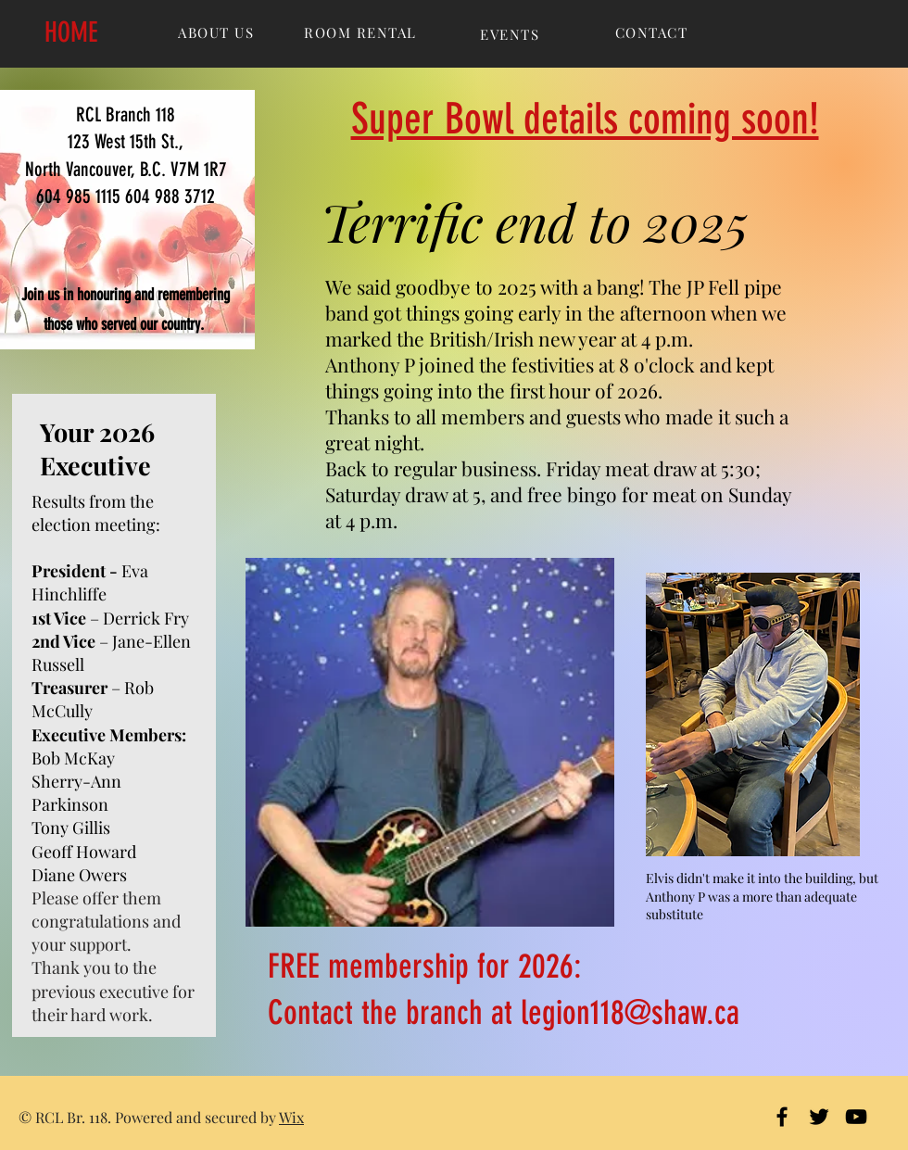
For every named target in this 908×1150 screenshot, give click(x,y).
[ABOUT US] (218, 32)
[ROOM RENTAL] (362, 32)
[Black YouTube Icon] (856, 1117)
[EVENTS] (511, 34)
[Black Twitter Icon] (819, 1117)
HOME (71, 32)
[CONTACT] (653, 32)
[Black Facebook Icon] (782, 1117)
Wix (291, 1117)
